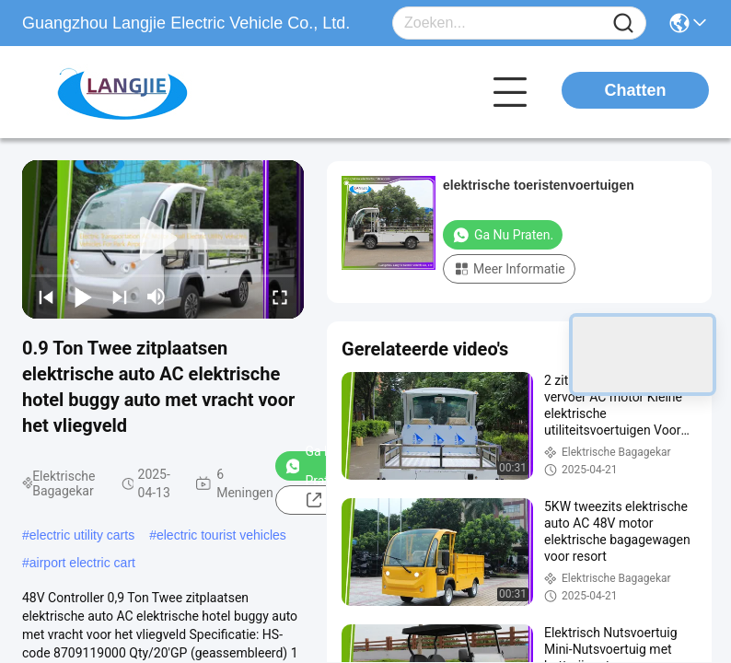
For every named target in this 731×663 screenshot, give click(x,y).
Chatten (636, 90)
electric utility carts (81, 535)
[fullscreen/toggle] (279, 296)
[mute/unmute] (156, 296)
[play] (163, 239)
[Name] (623, 23)
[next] (119, 296)
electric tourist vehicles (221, 535)
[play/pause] (82, 296)
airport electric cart (82, 562)
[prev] (46, 296)
